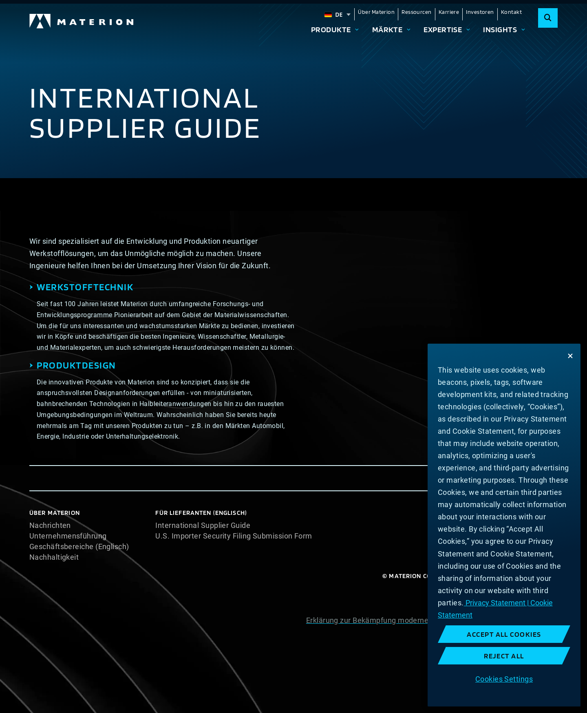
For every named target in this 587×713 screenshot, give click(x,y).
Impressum (538, 652)
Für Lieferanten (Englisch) (201, 513)
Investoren (480, 12)
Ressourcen (417, 12)
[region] (504, 525)
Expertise (443, 29)
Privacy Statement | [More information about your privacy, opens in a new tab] (496, 602)
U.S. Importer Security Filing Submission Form (233, 536)
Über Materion (376, 12)
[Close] (570, 356)
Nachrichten (50, 525)
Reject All (504, 655)
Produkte (331, 29)
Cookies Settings (504, 679)
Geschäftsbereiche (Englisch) (79, 547)
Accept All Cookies (504, 634)
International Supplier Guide (202, 525)
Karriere (449, 12)
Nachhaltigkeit (54, 557)
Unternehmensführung (68, 536)
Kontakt (511, 12)
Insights (500, 29)
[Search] (548, 18)
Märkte (387, 29)
